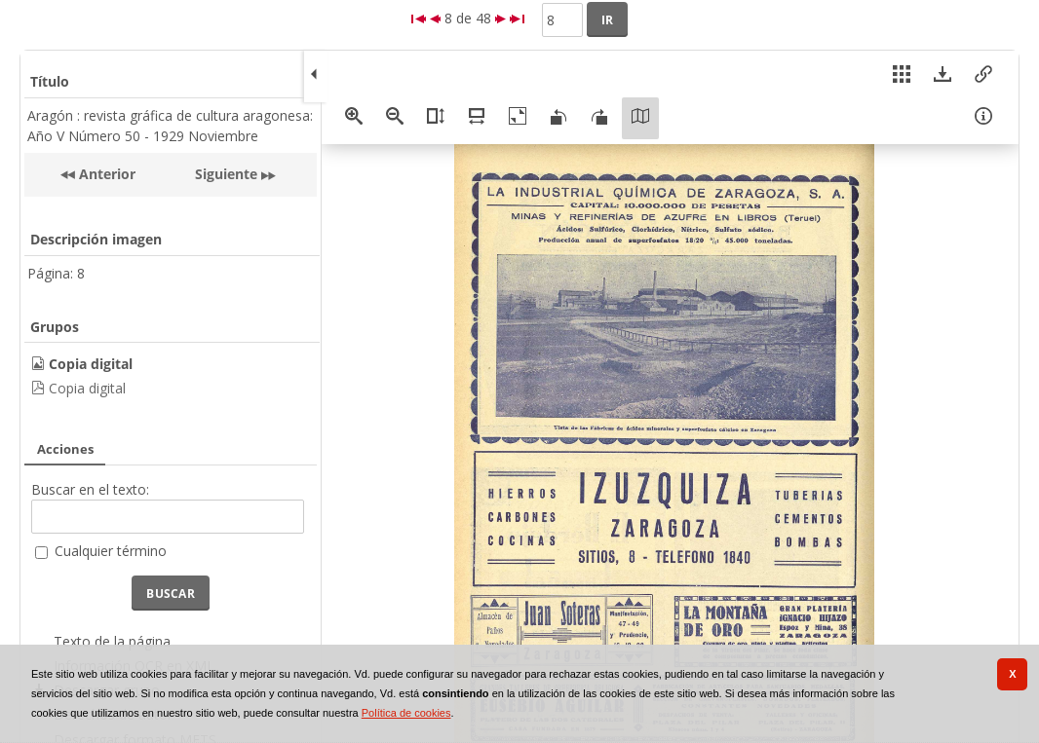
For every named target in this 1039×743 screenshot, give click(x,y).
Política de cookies (406, 713)
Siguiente (226, 174)
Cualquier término (111, 550)
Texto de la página (112, 641)
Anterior (105, 174)
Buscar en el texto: (90, 489)
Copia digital (87, 388)
